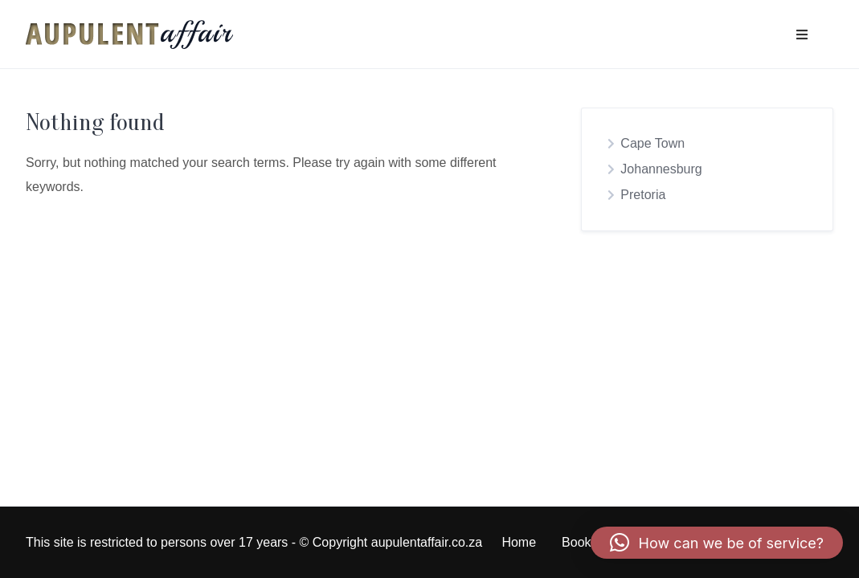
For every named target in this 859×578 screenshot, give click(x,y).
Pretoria (642, 194)
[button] (717, 543)
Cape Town (652, 143)
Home (518, 542)
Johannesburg (661, 169)
